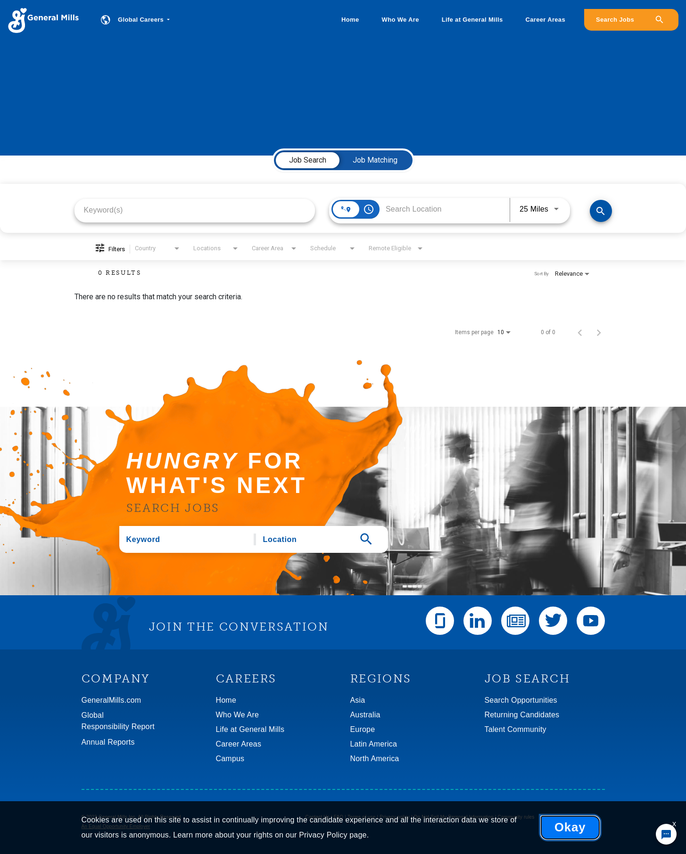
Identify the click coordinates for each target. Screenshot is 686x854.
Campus (230, 759)
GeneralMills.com (111, 700)
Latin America (373, 744)
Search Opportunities (521, 700)
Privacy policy (395, 817)
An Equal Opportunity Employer (116, 826)
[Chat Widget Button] (666, 834)
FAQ (339, 817)
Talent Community (515, 729)
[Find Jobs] (601, 211)
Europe (362, 729)
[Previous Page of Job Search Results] (579, 332)
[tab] (307, 160)
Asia (357, 700)
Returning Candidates (522, 715)
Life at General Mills (472, 19)
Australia (365, 715)
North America (374, 759)
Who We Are (400, 19)
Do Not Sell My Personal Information (454, 817)
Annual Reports (108, 742)
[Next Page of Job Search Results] (598, 332)
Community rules (516, 817)
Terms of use (361, 817)
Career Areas (545, 19)
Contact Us (318, 817)
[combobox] (195, 210)
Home (350, 19)
